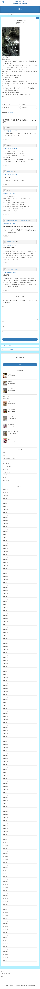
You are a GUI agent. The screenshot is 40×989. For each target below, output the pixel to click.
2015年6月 (5, 652)
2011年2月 (5, 797)
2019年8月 (5, 512)
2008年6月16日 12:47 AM (10, 174)
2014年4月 (5, 691)
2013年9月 (5, 711)
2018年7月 (5, 548)
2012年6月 (5, 753)
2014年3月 (5, 694)
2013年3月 (5, 727)
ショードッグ (6, 463)
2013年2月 (5, 730)
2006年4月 (5, 960)
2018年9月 (5, 543)
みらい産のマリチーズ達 (8, 475)
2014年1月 (5, 699)
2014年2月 (5, 697)
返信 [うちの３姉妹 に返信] (6, 184)
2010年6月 (5, 820)
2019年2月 (5, 529)
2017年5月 (5, 587)
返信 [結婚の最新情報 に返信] (6, 262)
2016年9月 (5, 610)
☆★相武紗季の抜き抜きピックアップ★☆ (17, 220)
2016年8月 (5, 613)
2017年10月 (5, 573)
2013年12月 (5, 702)
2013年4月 (5, 725)
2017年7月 (5, 582)
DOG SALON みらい (5, 973)
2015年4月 (5, 657)
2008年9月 (5, 879)
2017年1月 (5, 599)
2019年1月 (5, 531)
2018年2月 (5, 562)
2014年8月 (5, 680)
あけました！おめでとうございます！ (16, 401)
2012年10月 (5, 741)
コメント (4, 306)
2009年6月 (5, 853)
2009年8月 (5, 848)
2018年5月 (5, 554)
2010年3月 (5, 828)
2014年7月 (5, 683)
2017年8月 (5, 579)
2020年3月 (5, 492)
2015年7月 (5, 649)
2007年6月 (5, 921)
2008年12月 (5, 870)
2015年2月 (5, 663)
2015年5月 (5, 655)
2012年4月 (5, 758)
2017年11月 (5, 571)
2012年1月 (5, 767)
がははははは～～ (7, 461)
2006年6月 (5, 954)
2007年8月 (5, 915)
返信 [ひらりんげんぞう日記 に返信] (6, 290)
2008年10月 (5, 876)
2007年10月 (5, 909)
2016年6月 (5, 618)
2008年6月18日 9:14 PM (9, 245)
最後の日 (10, 381)
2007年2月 (5, 932)
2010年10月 (5, 809)
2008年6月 (5, 887)
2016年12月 (5, 601)
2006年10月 (5, 943)
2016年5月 (5, 621)
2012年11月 (5, 739)
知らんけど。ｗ (11, 424)
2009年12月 (5, 837)
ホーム (2, 971)
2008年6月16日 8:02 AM (9, 193)
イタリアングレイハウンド (9, 458)
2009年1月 (5, 867)
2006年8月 (5, 949)
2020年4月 (5, 489)
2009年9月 (5, 845)
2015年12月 (5, 635)
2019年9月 (5, 509)
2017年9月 (5, 576)
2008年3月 (5, 895)
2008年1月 (5, 901)
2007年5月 (5, 923)
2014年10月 (5, 674)
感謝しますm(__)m (7, 396)
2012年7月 (5, 750)
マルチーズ (5, 469)
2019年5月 (5, 520)
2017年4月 (5, 590)
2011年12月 (5, 769)
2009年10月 (5, 842)
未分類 (11, 112)
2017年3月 (5, 593)
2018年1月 (5, 565)
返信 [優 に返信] (6, 214)
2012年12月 (5, 736)
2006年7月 (5, 951)
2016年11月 (5, 604)
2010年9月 (5, 811)
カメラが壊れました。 (13, 416)
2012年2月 (5, 764)
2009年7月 (5, 851)
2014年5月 (5, 688)
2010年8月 (5, 814)
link (4, 455)
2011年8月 (5, 781)
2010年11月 (5, 806)
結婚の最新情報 (11, 241)
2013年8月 (5, 713)
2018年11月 (5, 537)
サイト (4, 331)
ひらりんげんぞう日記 (12, 269)
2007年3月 (5, 929)
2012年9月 (5, 744)
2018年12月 (5, 534)
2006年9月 (5, 946)
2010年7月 (5, 817)
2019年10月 (5, 506)
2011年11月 (5, 772)
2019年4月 (5, 523)
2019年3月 (5, 526)
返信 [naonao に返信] (6, 165)
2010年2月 (5, 831)
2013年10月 (5, 708)
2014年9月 (5, 677)
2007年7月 (5, 918)
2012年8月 (5, 747)
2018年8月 (5, 545)
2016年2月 (5, 629)
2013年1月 (5, 733)
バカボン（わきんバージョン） (12, 349)
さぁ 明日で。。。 (12, 388)
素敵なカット (6, 480)
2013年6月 (5, 719)
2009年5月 (5, 856)
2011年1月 (5, 800)
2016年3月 (5, 627)
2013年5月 (5, 722)
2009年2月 (5, 865)
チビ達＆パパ (7, 345)
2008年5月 (5, 890)
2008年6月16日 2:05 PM (9, 224)
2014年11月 (5, 671)
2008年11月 (5, 873)
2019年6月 (5, 517)
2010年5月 (5, 823)
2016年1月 (5, 632)
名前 (3, 321)
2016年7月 (5, 615)
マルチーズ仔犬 (6, 472)
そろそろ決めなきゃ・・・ (14, 409)
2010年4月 (5, 825)
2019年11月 (5, 503)
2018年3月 (5, 559)
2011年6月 (5, 786)
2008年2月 (5, 898)
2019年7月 (5, 515)
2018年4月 (5, 557)
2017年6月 (5, 585)
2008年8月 (5, 881)
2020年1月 (5, 498)
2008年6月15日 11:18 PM (10, 131)
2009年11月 (5, 839)
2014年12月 (5, 669)
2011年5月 (5, 789)
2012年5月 (5, 755)
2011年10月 (5, 775)
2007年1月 (5, 935)
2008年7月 (5, 884)
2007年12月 (5, 904)
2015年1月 (5, 666)
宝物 (9, 439)
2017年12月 (5, 568)
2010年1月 (5, 834)
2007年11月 (5, 907)
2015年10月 (5, 641)
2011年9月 (5, 778)
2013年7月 (5, 716)
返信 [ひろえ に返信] (6, 139)
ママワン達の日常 (7, 466)
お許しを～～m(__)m (13, 431)
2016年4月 (5, 624)
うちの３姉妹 (10, 171)
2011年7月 (5, 783)
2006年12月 (5, 937)
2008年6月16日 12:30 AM (10, 148)
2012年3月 (5, 761)
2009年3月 (5, 862)
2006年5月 (5, 957)
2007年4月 (5, 926)
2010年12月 (5, 803)
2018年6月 (5, 551)
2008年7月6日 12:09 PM (9, 272)
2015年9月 (5, 643)
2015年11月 (5, 638)
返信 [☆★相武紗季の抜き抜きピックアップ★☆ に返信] (6, 235)
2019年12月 (5, 501)
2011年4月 (5, 792)
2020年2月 (5, 495)
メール (4, 326)
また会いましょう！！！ (13, 374)
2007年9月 (5, 912)
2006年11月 (5, 940)
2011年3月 (5, 795)
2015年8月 (5, 646)
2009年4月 (5, 859)
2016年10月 (5, 607)
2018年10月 (5, 540)
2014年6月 (5, 685)
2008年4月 (5, 893)
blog (37, 18)
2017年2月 (5, 596)
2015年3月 (5, 660)
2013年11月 (5, 705)
